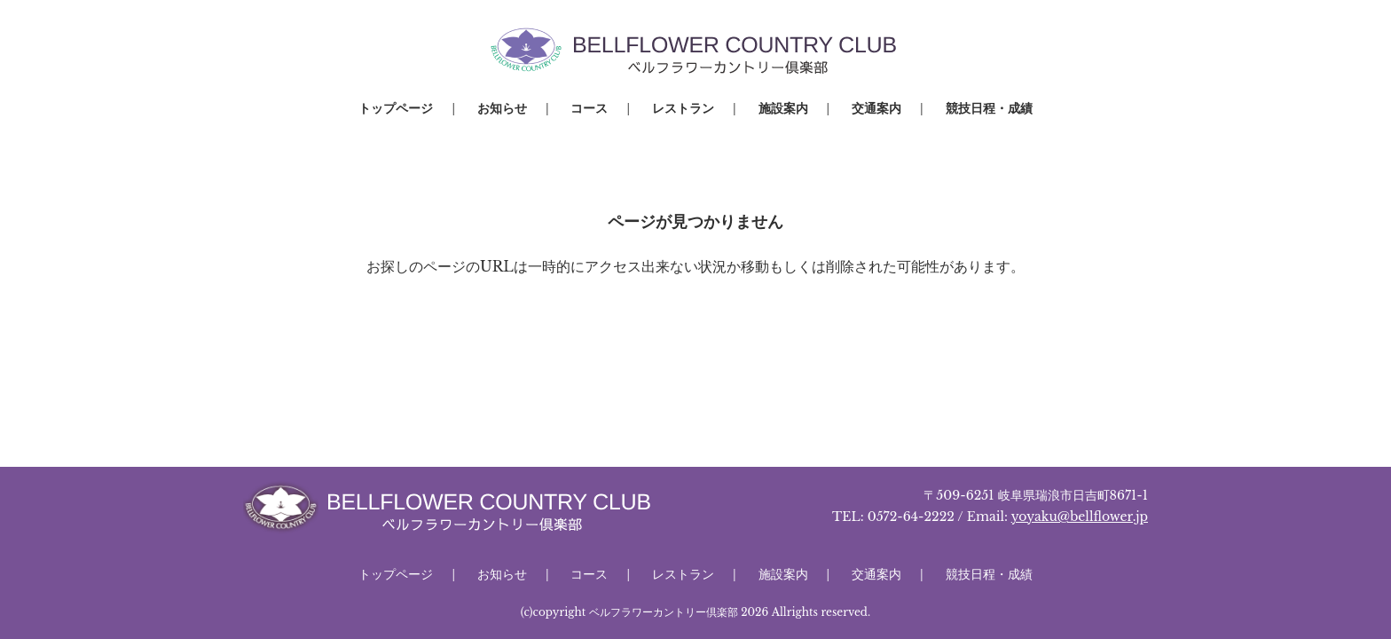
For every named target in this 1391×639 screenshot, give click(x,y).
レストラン (683, 108)
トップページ (395, 108)
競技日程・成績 (989, 108)
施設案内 (783, 108)
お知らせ (502, 108)
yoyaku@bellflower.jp (1079, 517)
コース (589, 108)
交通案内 (876, 108)
